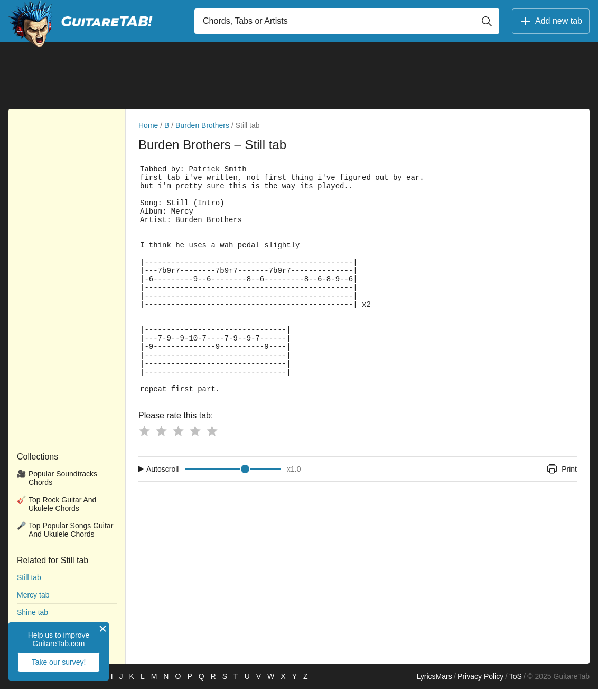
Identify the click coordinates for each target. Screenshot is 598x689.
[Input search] (346, 21)
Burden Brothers (202, 125)
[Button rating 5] (211, 430)
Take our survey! (59, 662)
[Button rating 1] (144, 430)
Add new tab (550, 21)
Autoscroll (162, 469)
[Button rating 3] (178, 430)
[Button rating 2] (161, 430)
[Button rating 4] (194, 430)
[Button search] (486, 21)
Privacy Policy (480, 676)
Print (561, 469)
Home (148, 125)
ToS (515, 676)
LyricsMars (434, 676)
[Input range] (233, 469)
